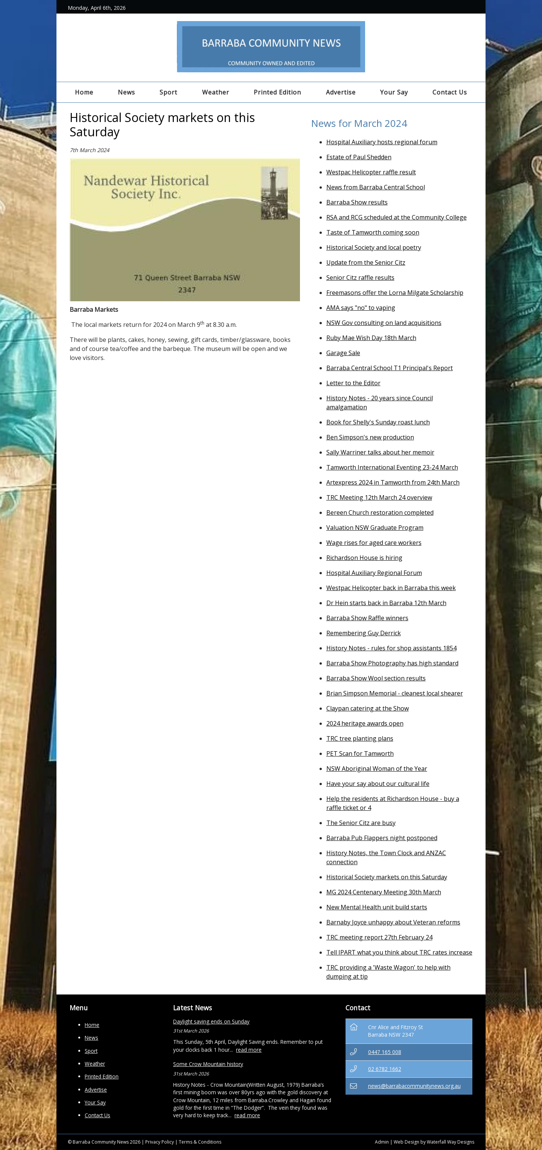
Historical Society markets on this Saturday (386, 877)
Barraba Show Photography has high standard (392, 663)
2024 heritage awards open (364, 723)
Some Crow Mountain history (208, 1064)
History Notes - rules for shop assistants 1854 (391, 648)
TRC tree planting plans (359, 738)
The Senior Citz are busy (361, 823)
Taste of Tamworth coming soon (372, 232)
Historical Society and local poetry (373, 247)
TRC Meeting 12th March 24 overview (379, 497)
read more (249, 1049)
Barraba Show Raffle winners (367, 618)
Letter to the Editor (353, 383)
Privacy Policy (159, 1142)
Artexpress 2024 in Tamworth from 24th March (393, 482)
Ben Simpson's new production (370, 437)
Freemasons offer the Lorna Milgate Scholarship (394, 292)
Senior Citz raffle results (360, 277)
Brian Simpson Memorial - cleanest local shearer (394, 693)
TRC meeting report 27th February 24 (379, 937)
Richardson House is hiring (364, 558)
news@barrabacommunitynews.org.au (414, 1085)
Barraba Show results (357, 202)
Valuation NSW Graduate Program (374, 527)
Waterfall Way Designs (450, 1142)
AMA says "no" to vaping (360, 308)
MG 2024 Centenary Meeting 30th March (383, 892)
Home (84, 92)
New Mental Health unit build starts (376, 907)
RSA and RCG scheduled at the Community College (396, 217)
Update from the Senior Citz (365, 262)
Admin (382, 1142)
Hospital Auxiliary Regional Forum (374, 573)
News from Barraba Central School (375, 187)
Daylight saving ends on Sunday (211, 1021)
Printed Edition (277, 92)
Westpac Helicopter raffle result (371, 172)
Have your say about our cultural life (377, 783)
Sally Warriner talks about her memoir (380, 452)
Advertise (341, 92)
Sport (168, 92)
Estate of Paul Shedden (358, 157)
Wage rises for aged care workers (374, 542)
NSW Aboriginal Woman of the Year (376, 768)
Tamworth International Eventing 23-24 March (392, 467)
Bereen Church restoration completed (380, 512)
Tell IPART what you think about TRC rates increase (399, 952)
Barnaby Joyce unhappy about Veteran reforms (393, 922)
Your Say (394, 92)
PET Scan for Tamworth (360, 753)
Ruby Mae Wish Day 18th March (371, 338)
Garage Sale (343, 353)
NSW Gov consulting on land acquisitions (384, 323)
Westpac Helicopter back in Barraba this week (391, 588)
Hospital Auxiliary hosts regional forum (381, 142)
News (126, 92)
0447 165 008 (384, 1051)
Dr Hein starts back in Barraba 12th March (386, 603)
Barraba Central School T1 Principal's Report (389, 368)
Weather (215, 92)
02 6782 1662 (384, 1068)
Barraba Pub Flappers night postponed (381, 838)
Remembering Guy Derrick (363, 633)
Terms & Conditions (200, 1142)
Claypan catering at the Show (367, 708)
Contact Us (449, 92)
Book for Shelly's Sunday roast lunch (378, 422)
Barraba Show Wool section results (376, 678)
